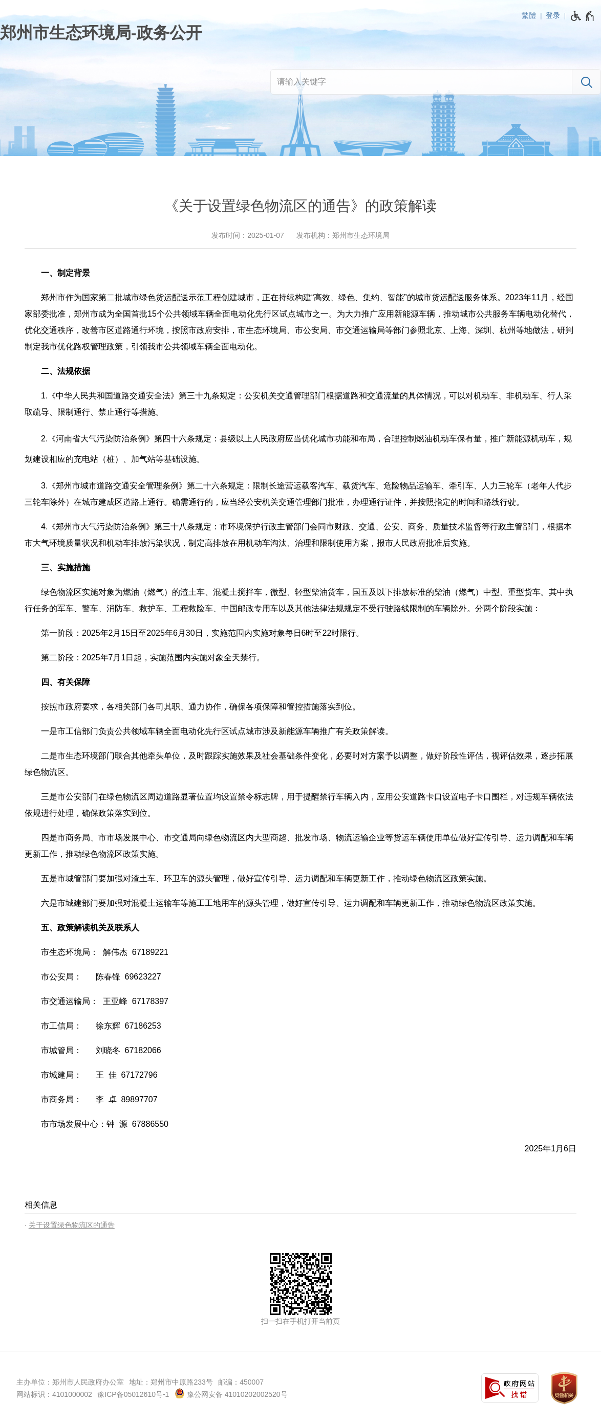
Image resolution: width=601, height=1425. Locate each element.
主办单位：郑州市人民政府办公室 (70, 1382)
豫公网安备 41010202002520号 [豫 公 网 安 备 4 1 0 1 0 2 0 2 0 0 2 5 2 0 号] (231, 1393)
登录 (553, 15)
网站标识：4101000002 (54, 1394)
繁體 (529, 15)
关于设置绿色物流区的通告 (72, 1225)
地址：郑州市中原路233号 (170, 1382)
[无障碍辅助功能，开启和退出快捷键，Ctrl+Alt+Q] (583, 16)
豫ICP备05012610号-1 (133, 1394)
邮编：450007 (241, 1382)
